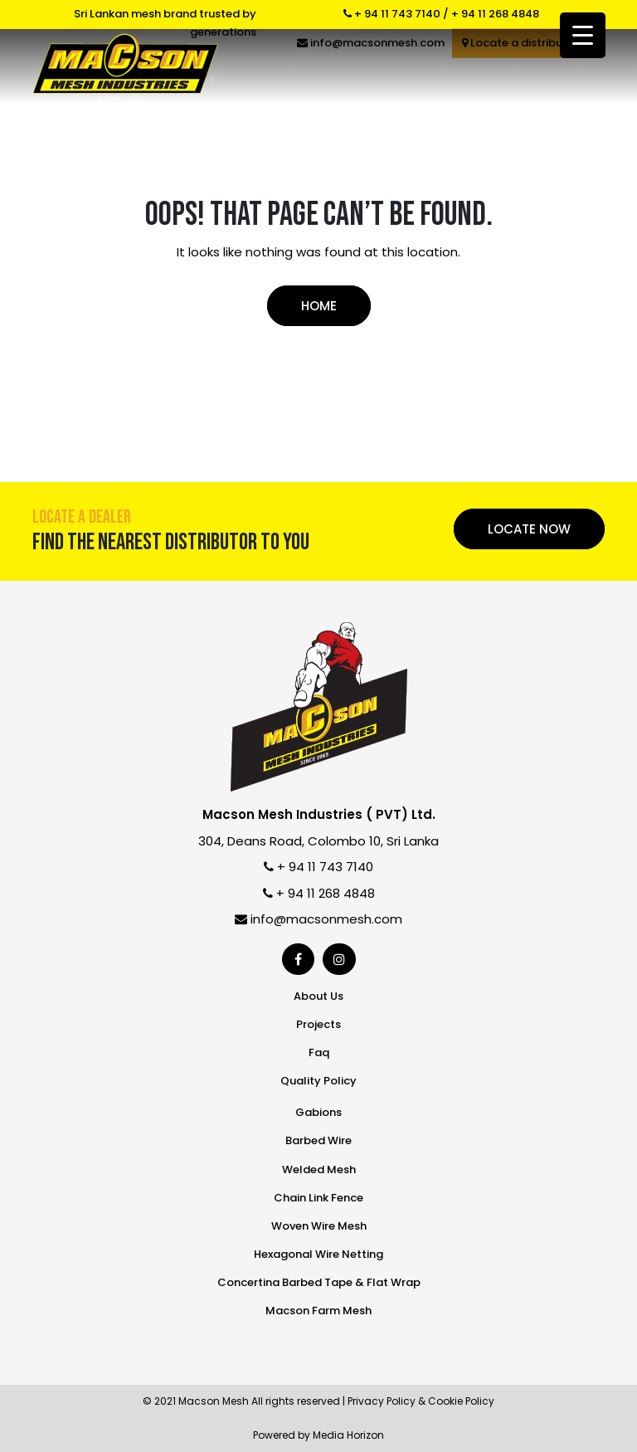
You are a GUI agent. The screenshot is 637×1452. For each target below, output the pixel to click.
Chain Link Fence (318, 1198)
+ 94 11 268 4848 (495, 14)
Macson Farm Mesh (318, 1310)
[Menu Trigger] (582, 35)
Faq (319, 1052)
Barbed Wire (318, 1140)
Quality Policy (318, 1081)
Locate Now (529, 529)
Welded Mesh (319, 1169)
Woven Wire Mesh (319, 1226)
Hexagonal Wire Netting (318, 1254)
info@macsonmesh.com (318, 919)
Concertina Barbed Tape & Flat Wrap (319, 1282)
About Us (318, 996)
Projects (318, 1024)
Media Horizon (348, 1435)
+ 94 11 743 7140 (391, 14)
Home (319, 305)
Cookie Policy (461, 1401)
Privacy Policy (382, 1401)
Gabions (318, 1112)
